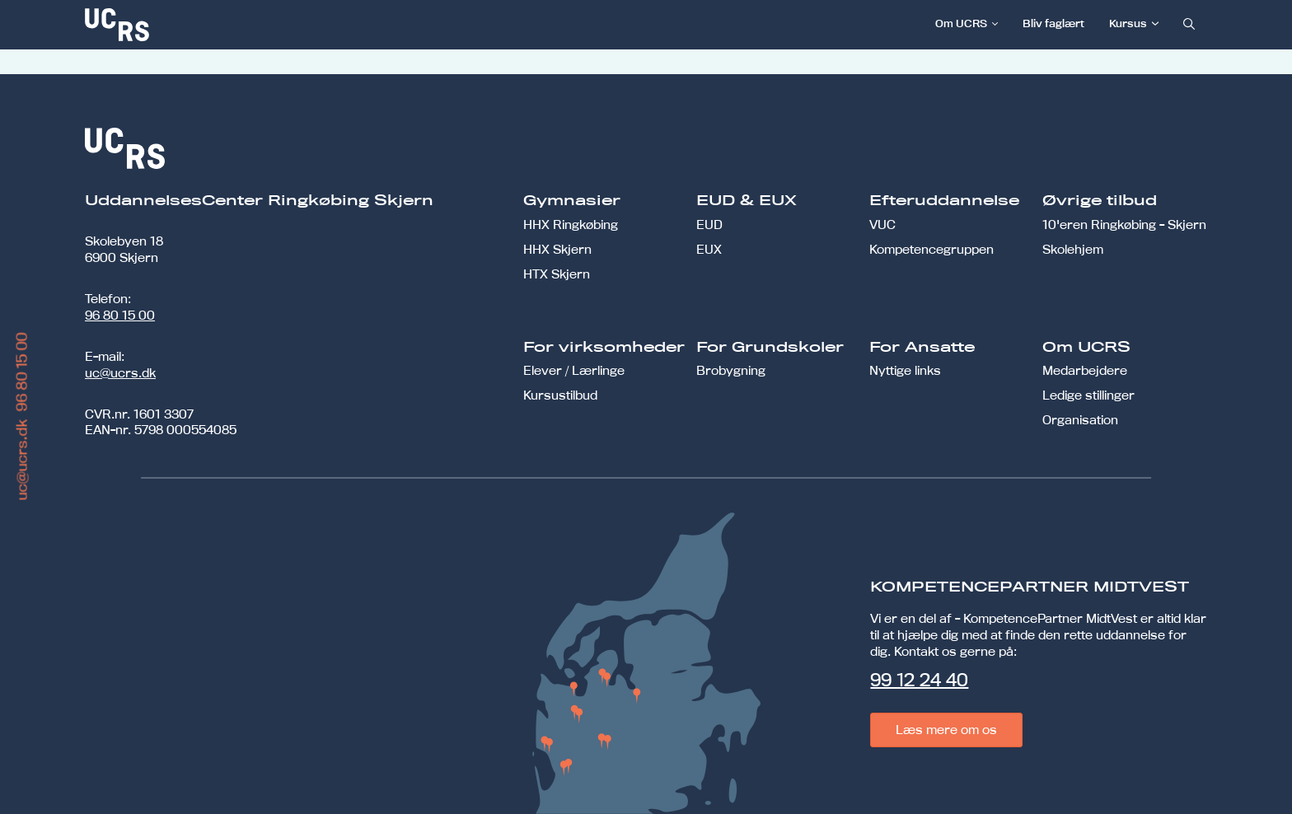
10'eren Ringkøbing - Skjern (1124, 224)
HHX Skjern (557, 249)
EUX (709, 249)
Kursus (1128, 23)
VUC (882, 224)
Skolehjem (1072, 249)
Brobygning (730, 370)
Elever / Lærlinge (574, 370)
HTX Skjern (556, 274)
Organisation (1080, 420)
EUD (709, 224)
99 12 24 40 (919, 679)
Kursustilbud (560, 395)
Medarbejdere (1084, 370)
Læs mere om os (946, 729)
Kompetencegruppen (931, 249)
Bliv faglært (1053, 23)
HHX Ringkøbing (570, 224)
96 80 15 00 (120, 315)
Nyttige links (905, 370)
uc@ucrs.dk (120, 373)
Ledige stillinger (1088, 395)
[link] (171, 24)
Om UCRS (961, 23)
